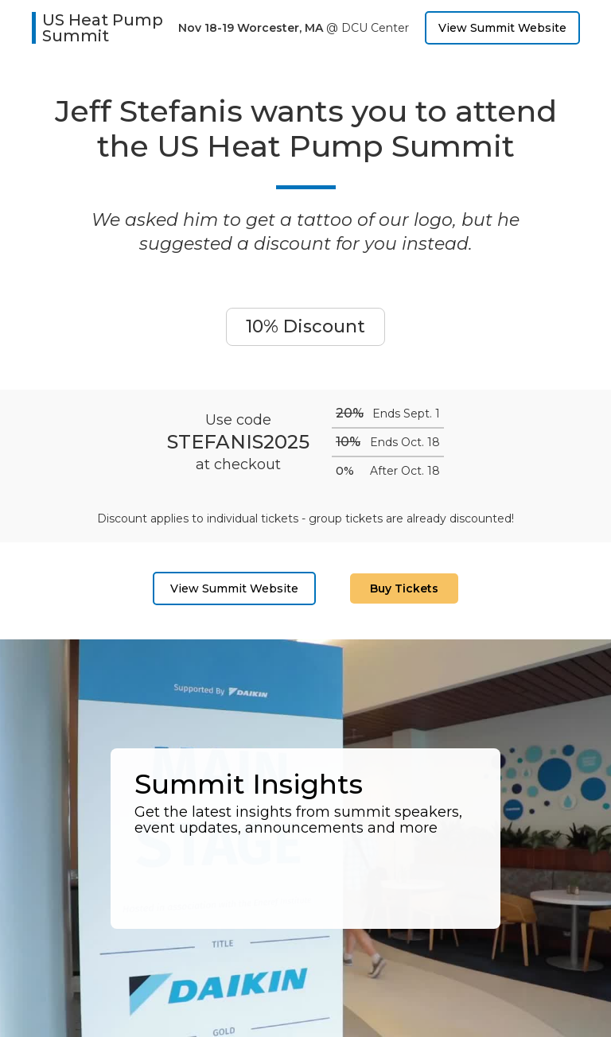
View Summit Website (502, 28)
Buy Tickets (404, 588)
